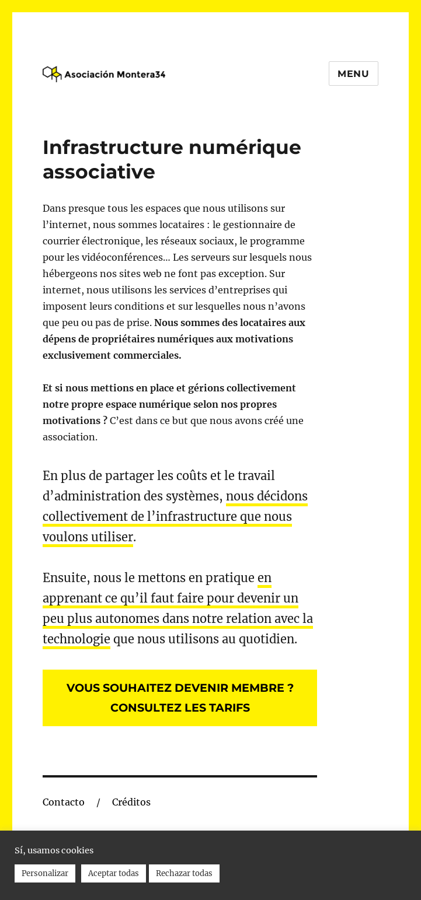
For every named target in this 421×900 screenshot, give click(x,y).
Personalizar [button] (45, 873)
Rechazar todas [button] (184, 873)
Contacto (64, 802)
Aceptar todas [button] (113, 873)
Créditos (131, 802)
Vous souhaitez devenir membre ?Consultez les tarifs (180, 698)
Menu (354, 73)
